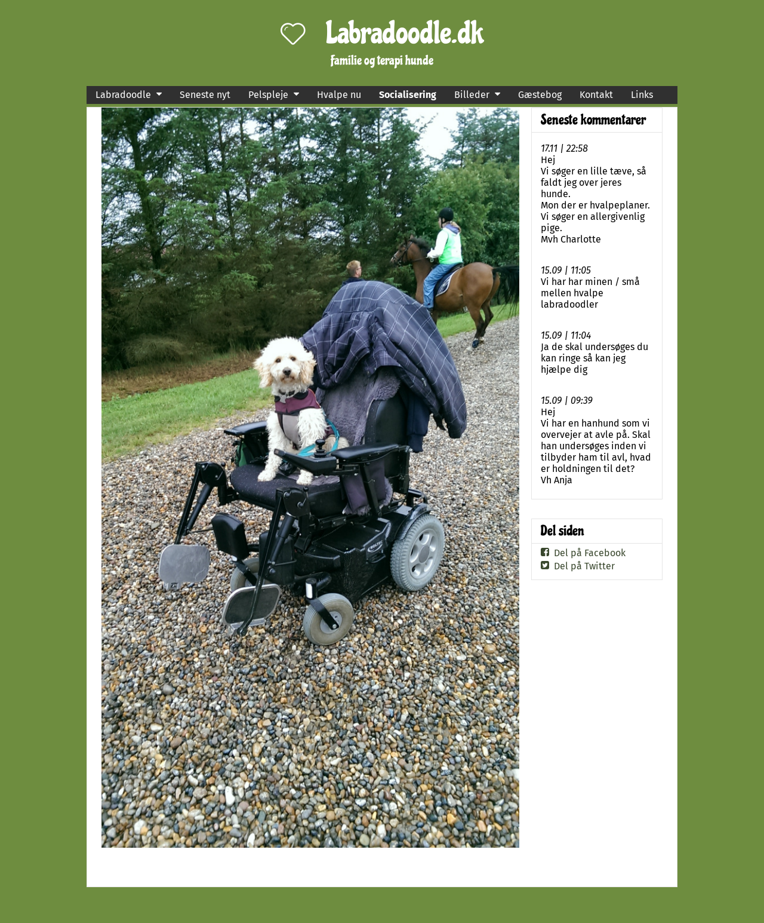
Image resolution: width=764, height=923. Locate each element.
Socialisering (407, 94)
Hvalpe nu (339, 94)
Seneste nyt (205, 94)
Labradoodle (123, 94)
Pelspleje (268, 94)
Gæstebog (540, 94)
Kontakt (596, 94)
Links (642, 94)
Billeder (471, 94)
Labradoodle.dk (405, 33)
